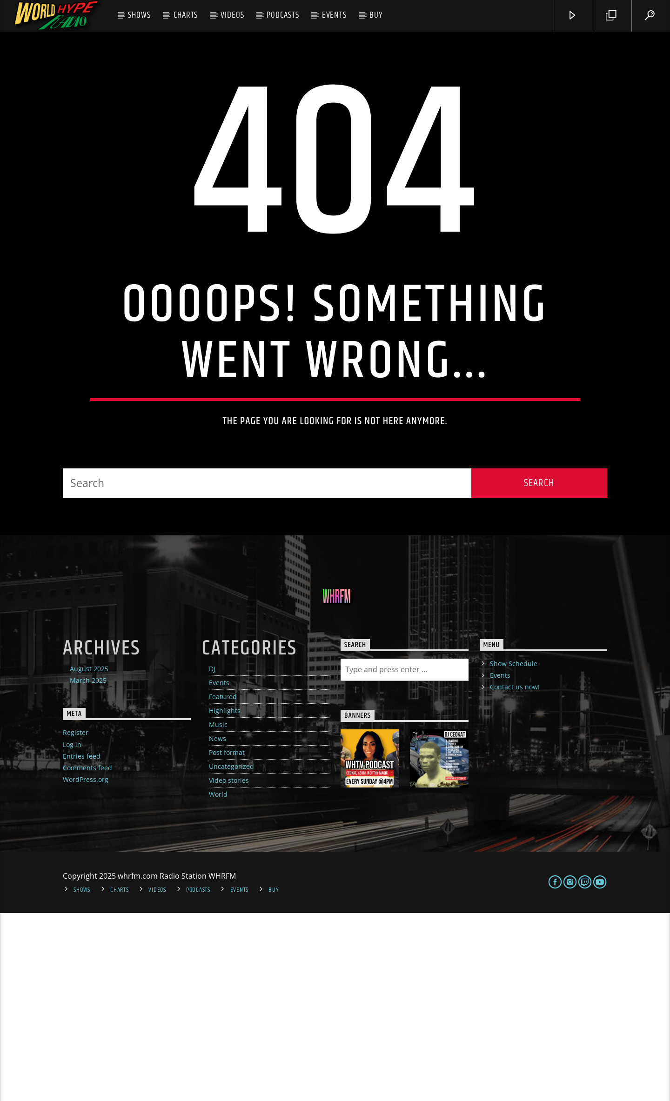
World (218, 982)
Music (218, 912)
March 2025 (88, 868)
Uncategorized (231, 954)
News (217, 926)
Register (75, 920)
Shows (139, 15)
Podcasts (283, 15)
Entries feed (81, 944)
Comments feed (87, 955)
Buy (376, 15)
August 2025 (89, 856)
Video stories (229, 968)
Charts (186, 15)
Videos (232, 15)
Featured (223, 884)
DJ (212, 856)
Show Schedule (513, 851)
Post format (227, 940)
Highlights (225, 898)
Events (334, 15)
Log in (72, 932)
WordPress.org (85, 967)
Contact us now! (515, 874)
